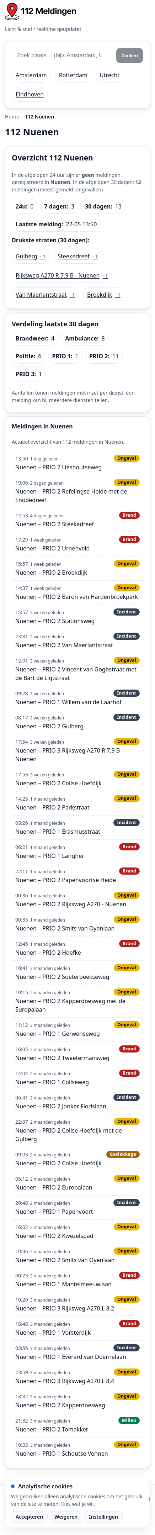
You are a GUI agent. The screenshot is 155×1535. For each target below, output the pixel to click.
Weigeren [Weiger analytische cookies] (66, 1516)
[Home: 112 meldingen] (40, 11)
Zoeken (129, 55)
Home (12, 116)
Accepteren (29, 1516)
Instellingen (103, 1516)
